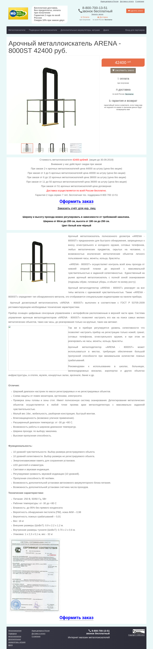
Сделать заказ (135, 11)
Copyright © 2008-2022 (136, 635)
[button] (92, 100)
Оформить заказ (123, 70)
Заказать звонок (97, 14)
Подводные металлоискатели (43, 30)
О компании (139, 1)
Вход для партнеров (135, 30)
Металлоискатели (16, 30)
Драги (106, 30)
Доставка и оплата (127, 1)
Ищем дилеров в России (109, 1)
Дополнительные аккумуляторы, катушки (80, 30)
